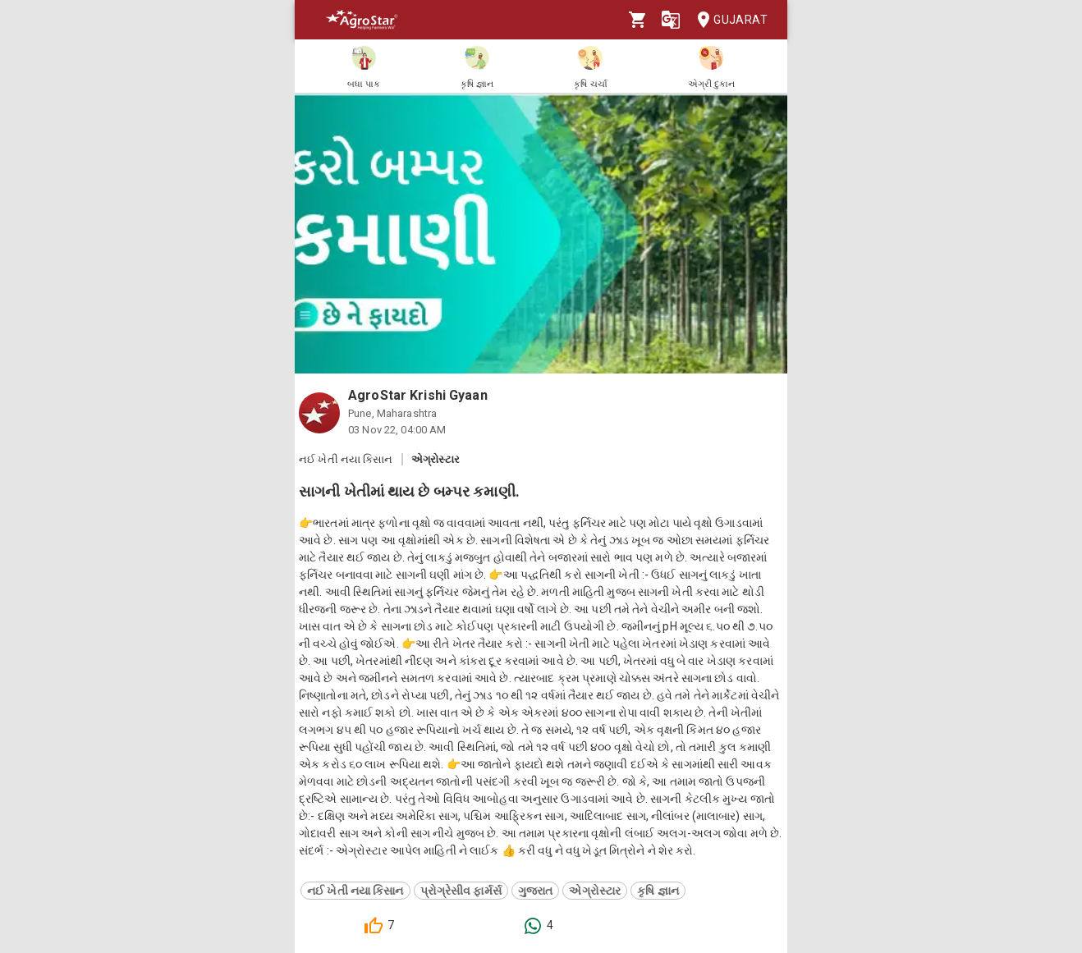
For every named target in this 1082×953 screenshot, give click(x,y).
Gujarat (727, 20)
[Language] (670, 19)
